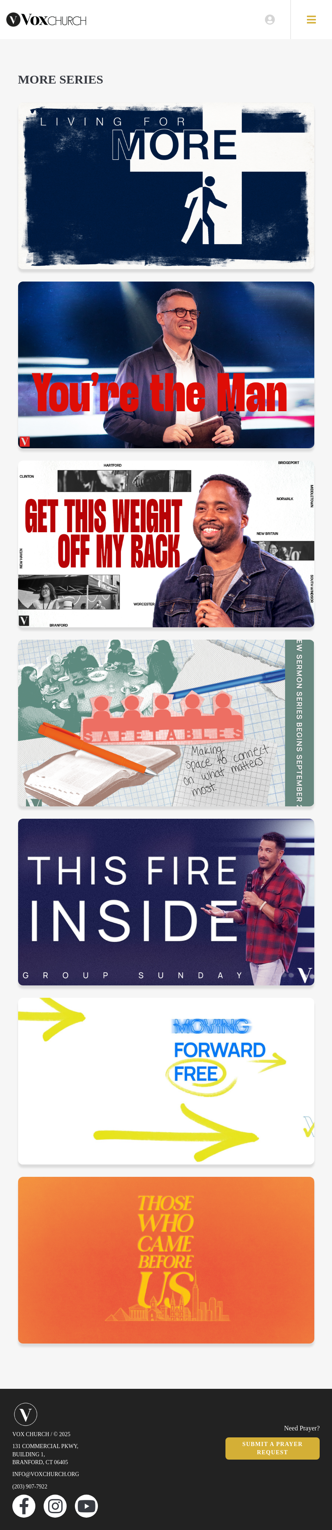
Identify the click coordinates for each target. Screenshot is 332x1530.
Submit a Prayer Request (272, 1448)
